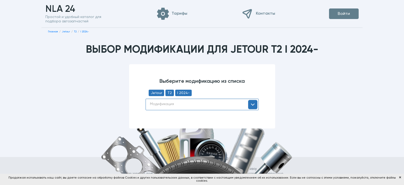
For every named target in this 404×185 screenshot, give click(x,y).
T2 (169, 93)
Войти (344, 14)
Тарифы (179, 14)
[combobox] (202, 104)
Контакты (265, 14)
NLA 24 (68, 9)
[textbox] (202, 104)
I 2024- (183, 93)
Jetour (156, 93)
